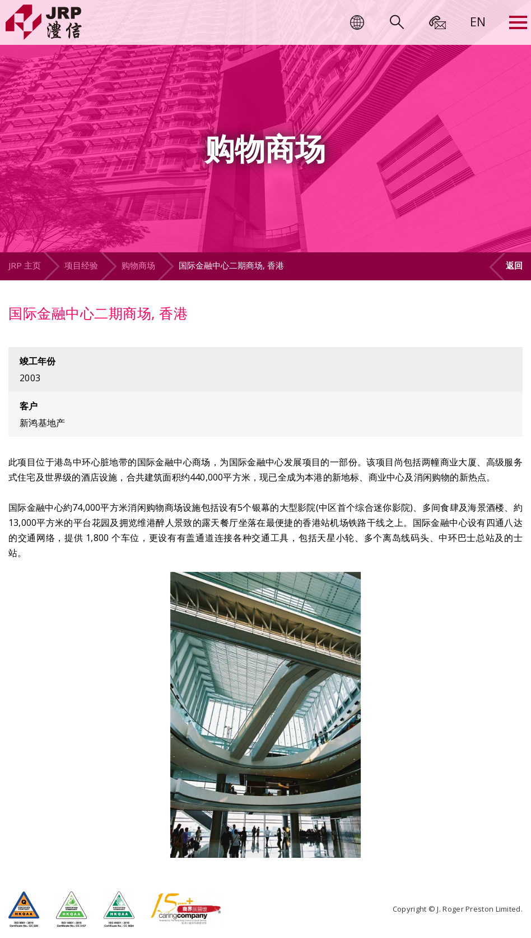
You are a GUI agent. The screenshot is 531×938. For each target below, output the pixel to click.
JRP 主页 (24, 265)
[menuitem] (478, 21)
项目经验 (81, 265)
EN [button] (478, 21)
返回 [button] (514, 265)
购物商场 (138, 265)
